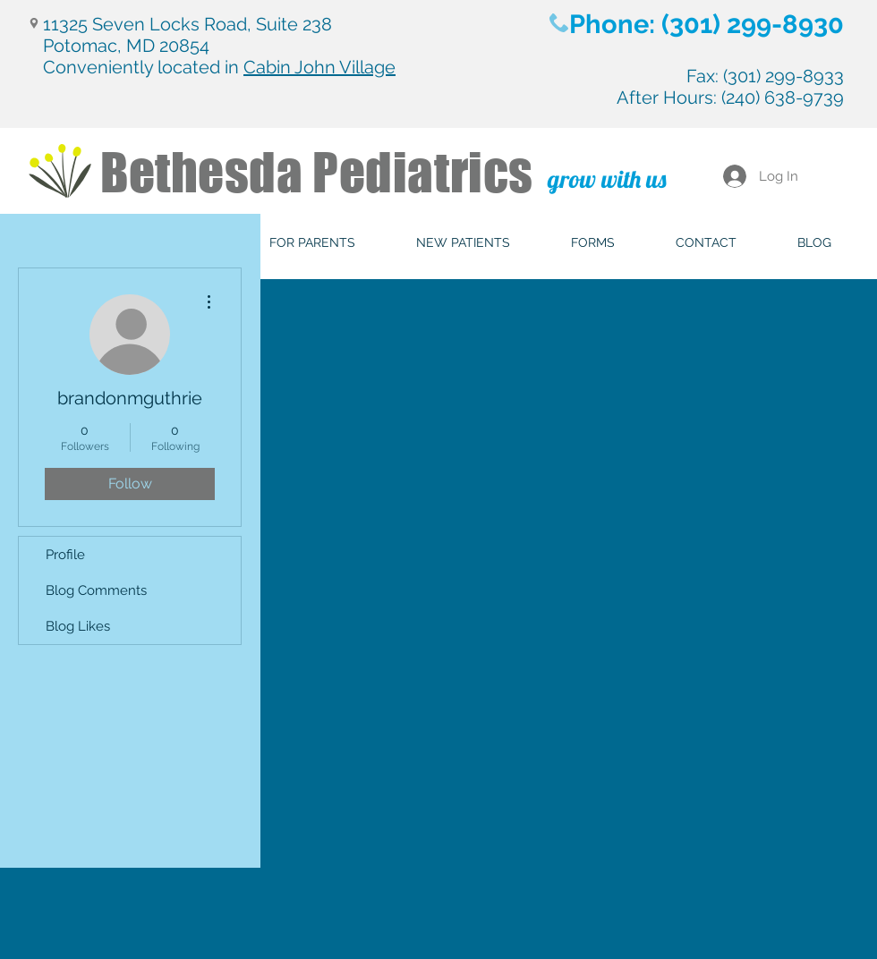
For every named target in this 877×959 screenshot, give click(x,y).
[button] (312, 243)
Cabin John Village (319, 67)
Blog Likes (78, 626)
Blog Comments (96, 590)
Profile (65, 555)
